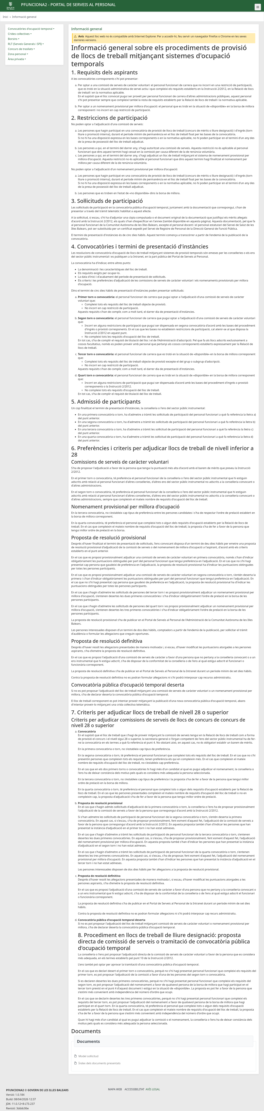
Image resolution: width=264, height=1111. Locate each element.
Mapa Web (115, 1089)
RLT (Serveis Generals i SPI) (25, 44)
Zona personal (17, 54)
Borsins (12, 39)
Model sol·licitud (88, 1056)
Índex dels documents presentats (99, 1063)
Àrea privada (16, 59)
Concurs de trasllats (20, 49)
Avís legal (153, 1089)
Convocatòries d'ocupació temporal (30, 29)
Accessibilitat (134, 1089)
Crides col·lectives (19, 34)
